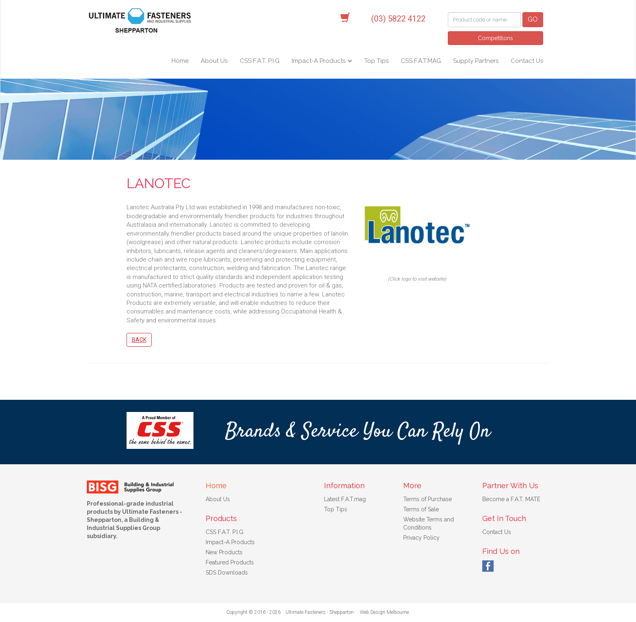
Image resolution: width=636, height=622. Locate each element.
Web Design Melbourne (384, 612)
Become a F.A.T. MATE (511, 499)
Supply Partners (475, 60)
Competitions (495, 38)
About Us (214, 60)
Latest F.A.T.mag (345, 499)
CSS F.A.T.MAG (421, 60)
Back (139, 340)
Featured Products (230, 562)
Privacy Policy (421, 537)
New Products (224, 552)
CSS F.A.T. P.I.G (259, 60)
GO (533, 19)
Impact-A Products (319, 60)
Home (180, 60)
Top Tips (376, 60)
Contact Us (527, 60)
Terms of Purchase (427, 499)
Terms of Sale (421, 509)
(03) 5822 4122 (398, 19)
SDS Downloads (227, 572)
